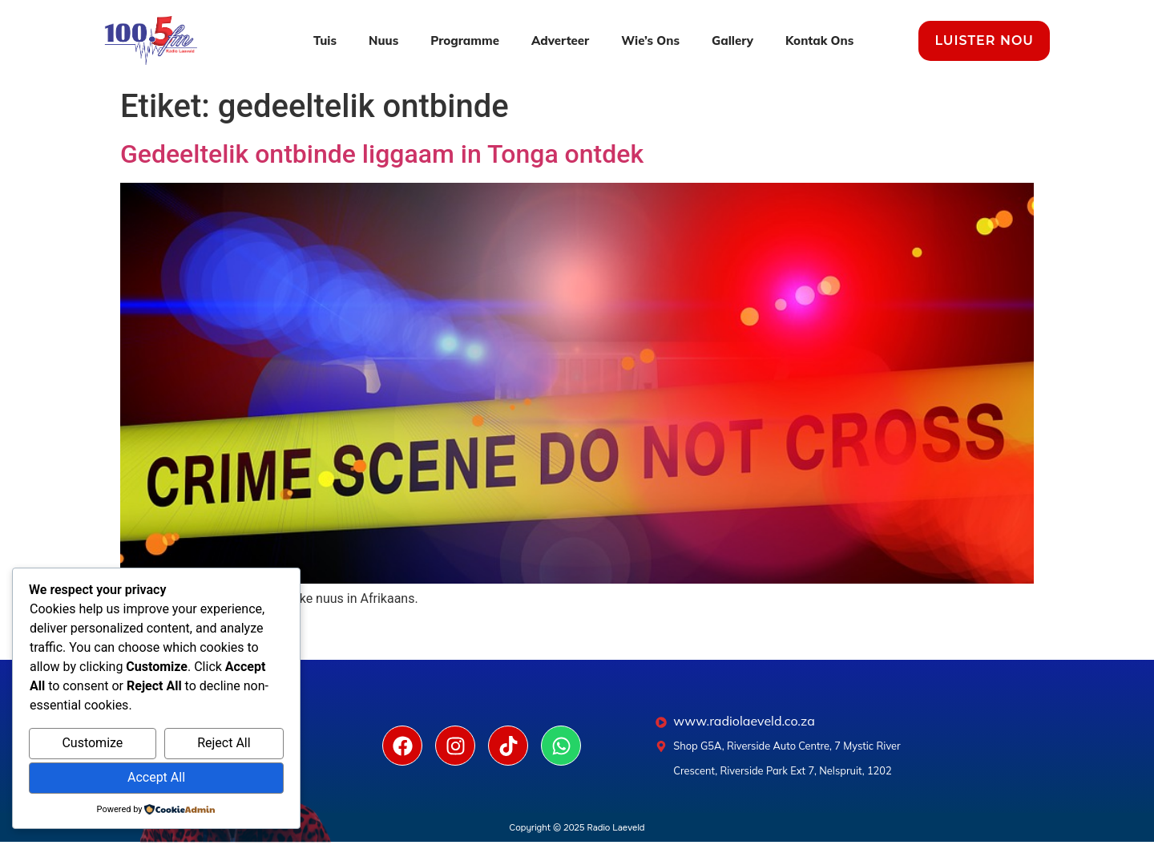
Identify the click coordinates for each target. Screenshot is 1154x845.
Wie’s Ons (650, 40)
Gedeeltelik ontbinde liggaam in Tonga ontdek (382, 154)
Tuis (325, 40)
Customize (92, 742)
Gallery (732, 40)
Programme (464, 40)
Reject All (223, 742)
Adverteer (560, 40)
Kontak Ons (819, 40)
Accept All (156, 777)
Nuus (383, 40)
